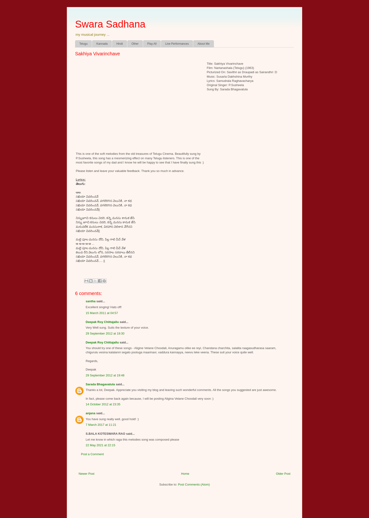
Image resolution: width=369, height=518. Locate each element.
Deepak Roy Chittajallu (102, 322)
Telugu (83, 43)
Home (185, 473)
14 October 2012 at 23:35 (103, 404)
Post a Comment (92, 454)
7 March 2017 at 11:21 (101, 424)
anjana (90, 413)
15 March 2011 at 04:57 (102, 313)
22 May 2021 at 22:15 (100, 445)
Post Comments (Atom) (194, 484)
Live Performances (177, 43)
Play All (151, 43)
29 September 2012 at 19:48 (105, 375)
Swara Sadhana (110, 24)
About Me (203, 43)
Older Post (283, 473)
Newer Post (86, 473)
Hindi (119, 43)
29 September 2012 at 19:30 (105, 333)
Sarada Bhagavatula (100, 384)
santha (91, 301)
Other (135, 43)
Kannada (102, 43)
